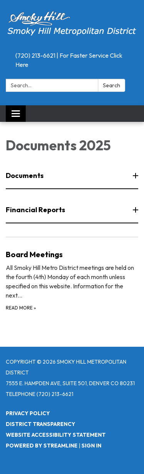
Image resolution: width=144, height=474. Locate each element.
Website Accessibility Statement (56, 434)
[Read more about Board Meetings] (72, 280)
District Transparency (40, 424)
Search (111, 85)
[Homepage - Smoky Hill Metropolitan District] (72, 24)
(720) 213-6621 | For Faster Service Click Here (68, 60)
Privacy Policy (28, 413)
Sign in (91, 445)
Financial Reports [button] (36, 209)
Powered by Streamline (42, 445)
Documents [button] (25, 175)
